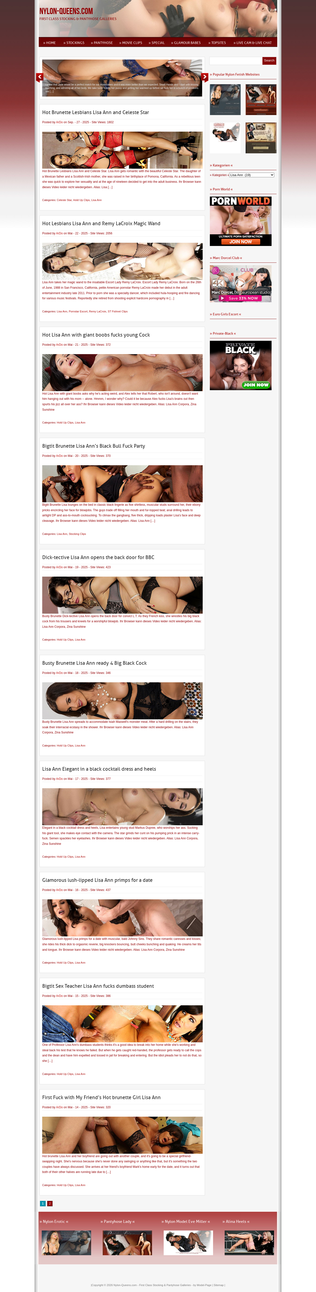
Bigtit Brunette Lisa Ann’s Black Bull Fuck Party (93, 446)
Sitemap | (219, 1285)
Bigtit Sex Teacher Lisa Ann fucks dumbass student (98, 986)
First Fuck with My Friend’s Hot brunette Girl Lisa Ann (101, 1097)
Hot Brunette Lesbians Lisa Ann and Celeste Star (95, 112)
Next (204, 77)
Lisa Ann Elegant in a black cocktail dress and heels (99, 769)
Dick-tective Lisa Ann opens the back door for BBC (98, 557)
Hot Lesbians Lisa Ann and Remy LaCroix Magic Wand (101, 223)
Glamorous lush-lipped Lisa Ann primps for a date (97, 880)
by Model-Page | (203, 1285)
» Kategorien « (219, 175)
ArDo (59, 122)
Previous (39, 77)
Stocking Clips (77, 533)
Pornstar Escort (78, 311)
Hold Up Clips (81, 200)
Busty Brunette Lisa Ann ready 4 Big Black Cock (94, 663)
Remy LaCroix (97, 311)
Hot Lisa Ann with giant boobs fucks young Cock (96, 335)
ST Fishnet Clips (118, 311)
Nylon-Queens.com (66, 11)
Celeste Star (64, 200)
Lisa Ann (96, 200)
